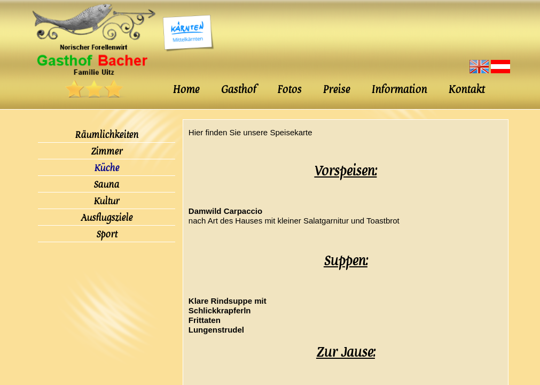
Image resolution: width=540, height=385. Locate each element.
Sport (106, 234)
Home (186, 89)
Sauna (106, 184)
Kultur (106, 201)
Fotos (289, 89)
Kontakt (466, 89)
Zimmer (106, 151)
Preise (336, 89)
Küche (106, 167)
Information (399, 89)
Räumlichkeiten (106, 134)
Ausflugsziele (106, 217)
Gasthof (238, 89)
